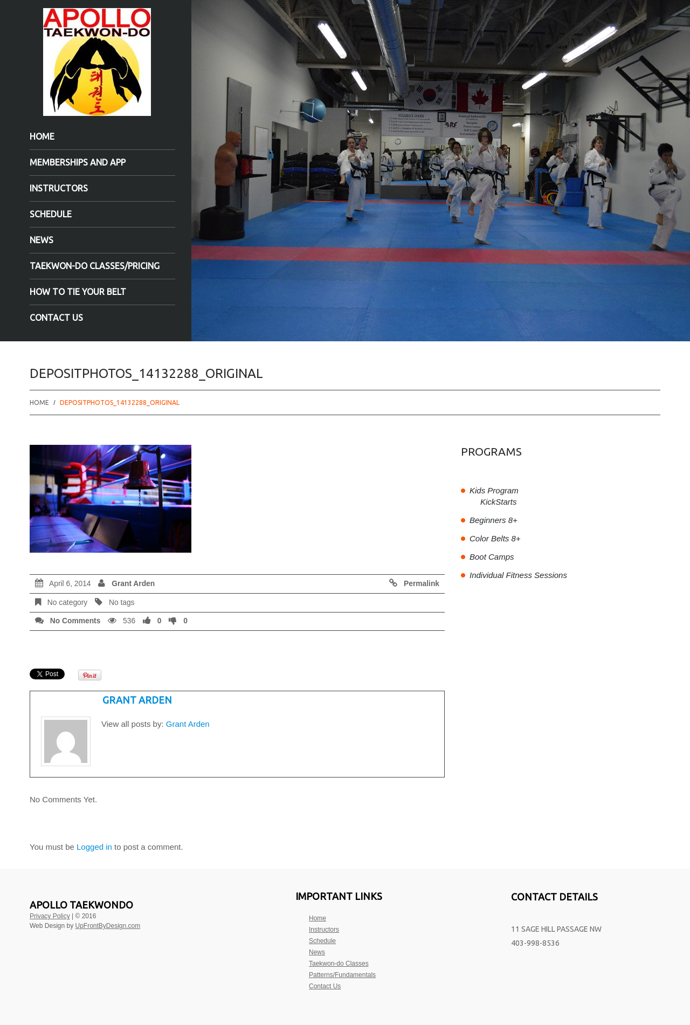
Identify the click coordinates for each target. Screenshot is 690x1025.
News (41, 240)
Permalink (421, 584)
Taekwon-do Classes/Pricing (95, 266)
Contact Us (56, 317)
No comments (75, 621)
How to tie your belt (78, 291)
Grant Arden (133, 584)
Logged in (94, 846)
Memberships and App (78, 162)
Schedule (51, 214)
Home (42, 136)
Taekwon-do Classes (339, 963)
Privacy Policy (50, 916)
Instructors (59, 188)
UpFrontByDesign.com (108, 926)
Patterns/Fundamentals (342, 975)
